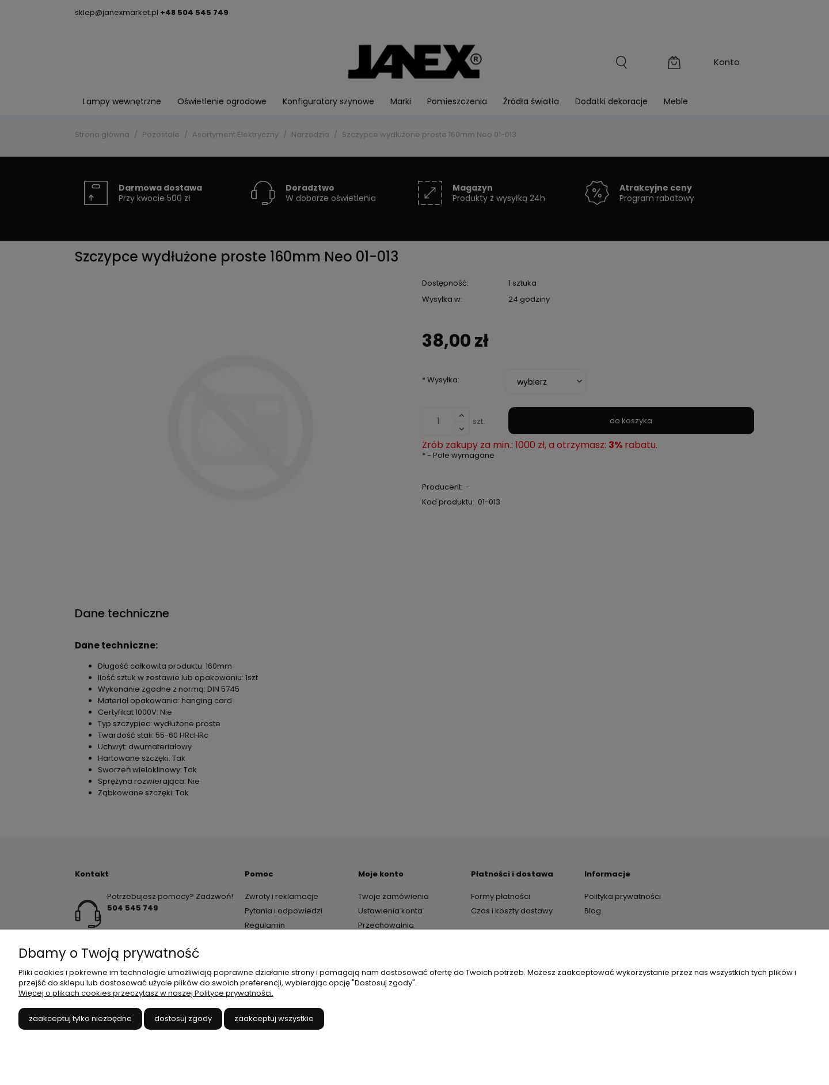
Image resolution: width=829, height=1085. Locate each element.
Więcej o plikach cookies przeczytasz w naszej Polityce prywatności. (145, 993)
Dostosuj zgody (183, 1018)
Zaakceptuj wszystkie (274, 1018)
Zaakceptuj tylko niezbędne (80, 1018)
